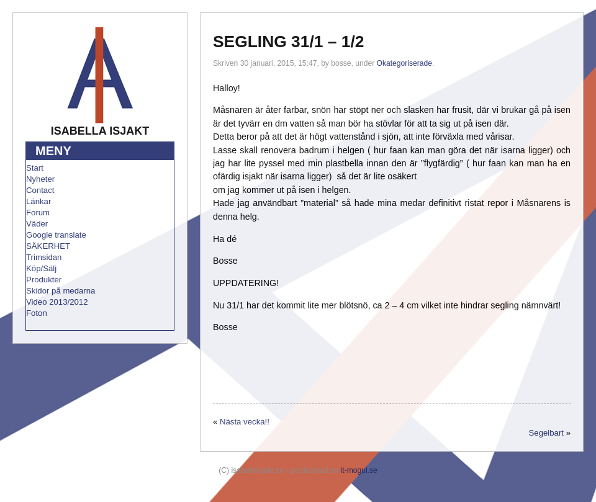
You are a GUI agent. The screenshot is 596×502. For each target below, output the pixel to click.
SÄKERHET (48, 246)
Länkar (38, 201)
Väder (37, 223)
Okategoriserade (404, 63)
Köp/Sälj (41, 268)
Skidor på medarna (60, 290)
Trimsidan (43, 257)
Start (34, 168)
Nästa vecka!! (244, 421)
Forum (38, 212)
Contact (40, 190)
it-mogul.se (359, 470)
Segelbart (546, 432)
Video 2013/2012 (57, 302)
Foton (36, 313)
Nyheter (40, 179)
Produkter (43, 279)
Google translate (56, 235)
